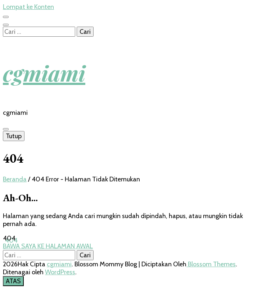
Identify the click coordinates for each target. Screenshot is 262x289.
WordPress (60, 272)
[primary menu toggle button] (6, 129)
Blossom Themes (211, 264)
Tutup (14, 136)
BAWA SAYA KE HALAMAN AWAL (48, 246)
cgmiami (44, 72)
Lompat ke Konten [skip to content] (28, 7)
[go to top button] (13, 281)
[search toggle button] (6, 25)
